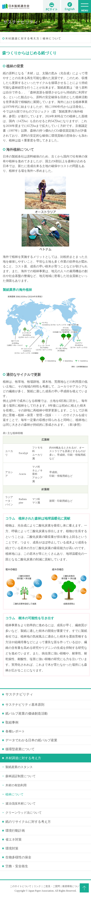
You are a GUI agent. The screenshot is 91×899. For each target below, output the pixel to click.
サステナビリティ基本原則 (24, 704)
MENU (84, 6)
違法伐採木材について (20, 803)
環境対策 (11, 848)
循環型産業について (20, 749)
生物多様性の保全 (18, 857)
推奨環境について (71, 886)
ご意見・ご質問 (51, 886)
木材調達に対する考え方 (23, 758)
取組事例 (11, 722)
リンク (37, 886)
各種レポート (15, 731)
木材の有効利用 (16, 785)
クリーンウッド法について (23, 812)
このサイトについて (20, 886)
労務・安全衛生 (16, 866)
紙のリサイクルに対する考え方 (28, 821)
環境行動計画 (15, 830)
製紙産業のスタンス (19, 767)
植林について (14, 794)
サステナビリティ (19, 694)
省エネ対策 (13, 839)
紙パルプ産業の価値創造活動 (26, 713)
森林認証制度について (20, 776)
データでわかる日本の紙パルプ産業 (31, 740)
